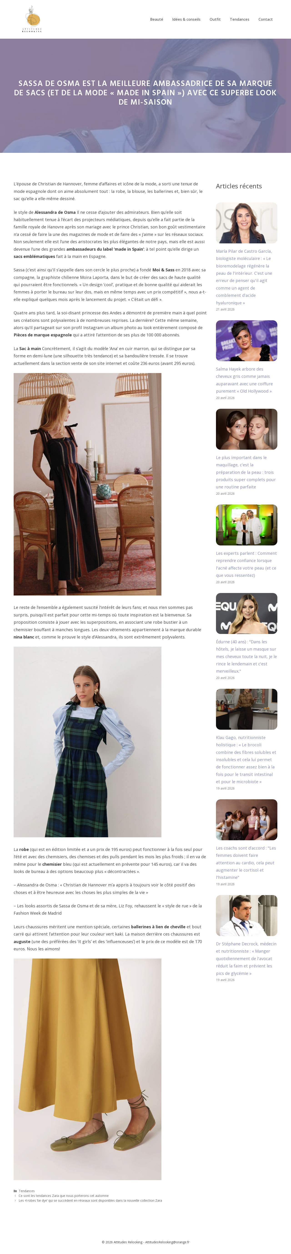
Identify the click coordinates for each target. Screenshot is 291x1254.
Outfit (215, 19)
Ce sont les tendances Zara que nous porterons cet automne (64, 1195)
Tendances (239, 19)
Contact (265, 19)
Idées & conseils (186, 19)
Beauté (156, 19)
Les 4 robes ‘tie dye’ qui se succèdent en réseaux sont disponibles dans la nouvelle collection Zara (90, 1200)
